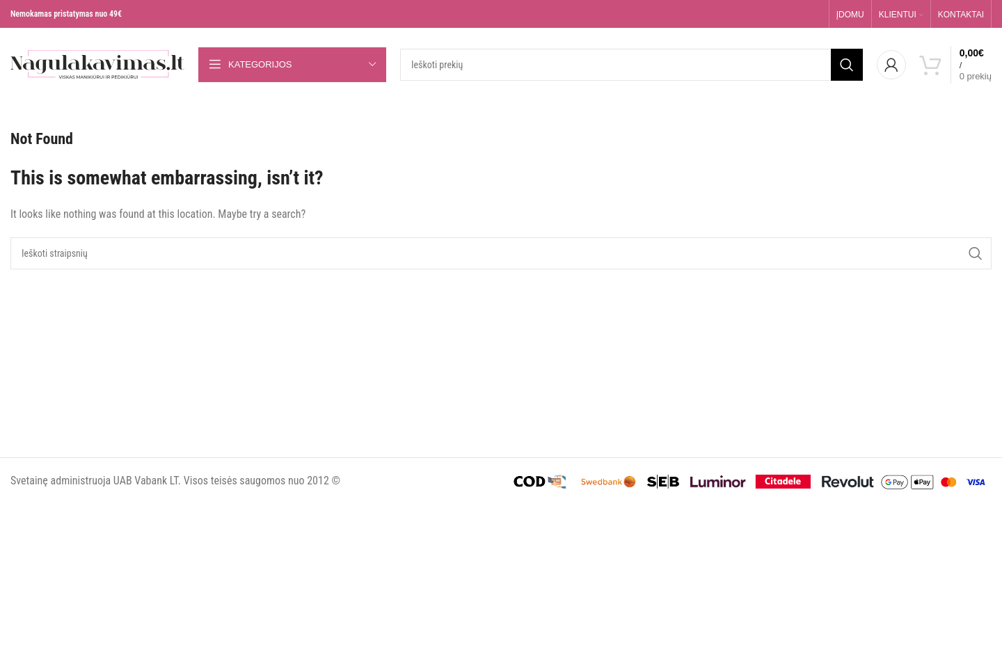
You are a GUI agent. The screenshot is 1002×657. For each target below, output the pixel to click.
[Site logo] (97, 63)
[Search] (631, 65)
